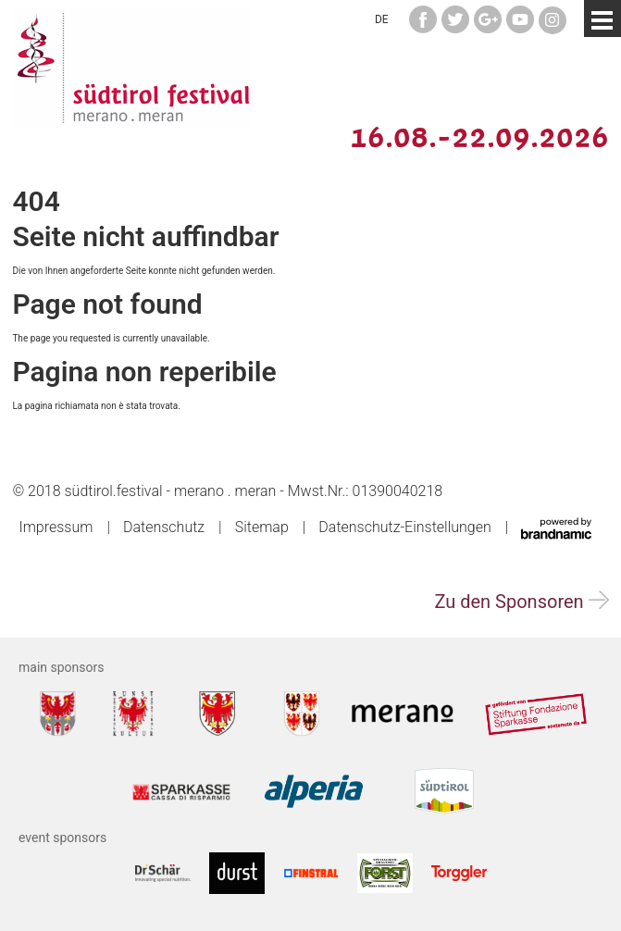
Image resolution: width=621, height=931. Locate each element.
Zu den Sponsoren (521, 601)
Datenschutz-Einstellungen (404, 527)
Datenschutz (164, 527)
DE (382, 19)
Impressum (56, 527)
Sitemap (262, 527)
